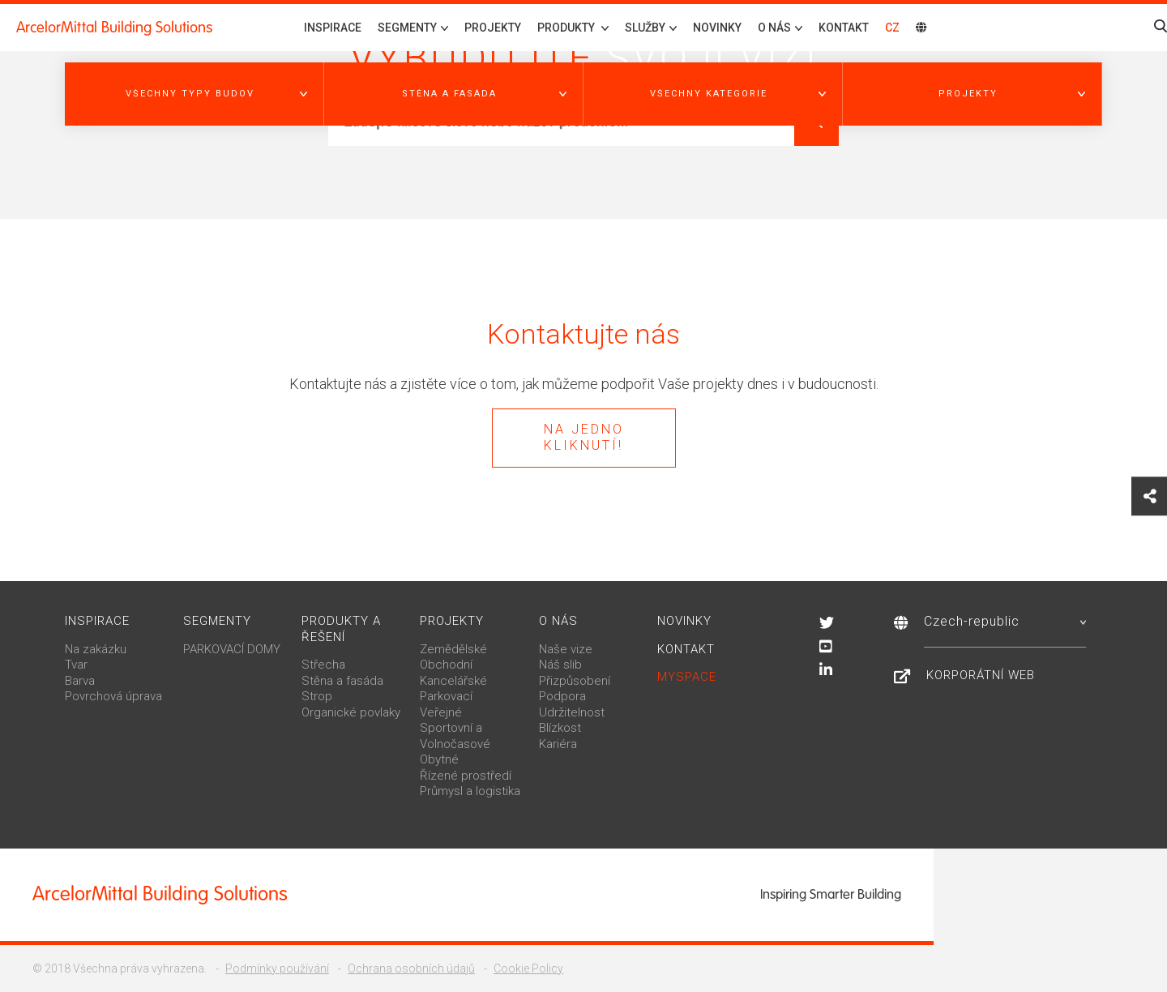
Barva (80, 680)
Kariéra (558, 744)
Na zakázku (95, 649)
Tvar (76, 664)
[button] (194, 94)
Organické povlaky (350, 712)
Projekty (492, 27)
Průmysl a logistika (470, 791)
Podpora (562, 696)
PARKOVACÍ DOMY (231, 649)
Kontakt (844, 27)
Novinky (717, 27)
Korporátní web (980, 675)
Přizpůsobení (574, 680)
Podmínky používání (277, 968)
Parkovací (446, 696)
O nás (558, 621)
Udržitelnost (572, 712)
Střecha (323, 664)
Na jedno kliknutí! (584, 437)
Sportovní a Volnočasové (455, 735)
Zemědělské (453, 649)
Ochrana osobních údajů (411, 968)
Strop (316, 696)
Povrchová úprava (113, 696)
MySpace (686, 676)
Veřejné (441, 712)
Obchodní (446, 664)
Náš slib (560, 664)
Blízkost (560, 727)
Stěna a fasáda (342, 680)
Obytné (439, 759)
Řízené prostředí (465, 775)
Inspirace (332, 27)
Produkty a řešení (341, 629)
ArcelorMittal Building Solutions (114, 27)
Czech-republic (1005, 621)
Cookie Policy (528, 968)
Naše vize (565, 649)
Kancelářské (453, 680)
